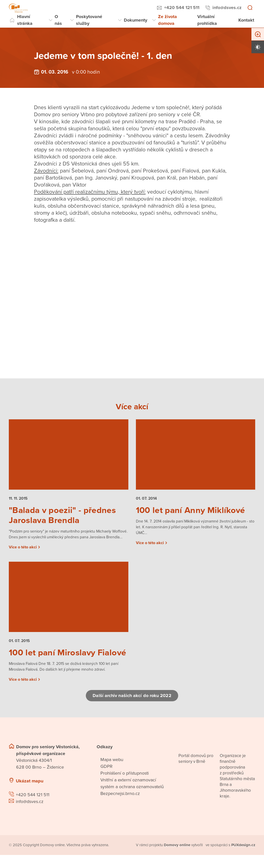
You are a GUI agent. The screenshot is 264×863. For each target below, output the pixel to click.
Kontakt (246, 20)
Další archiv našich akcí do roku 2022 (132, 704)
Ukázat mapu (29, 789)
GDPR (106, 774)
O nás (58, 20)
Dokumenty (135, 20)
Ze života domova (167, 20)
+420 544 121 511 (181, 7)
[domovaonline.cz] (177, 853)
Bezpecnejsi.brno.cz (120, 801)
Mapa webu (111, 768)
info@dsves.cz (227, 7)
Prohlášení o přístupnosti (124, 781)
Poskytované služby (89, 20)
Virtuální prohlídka (207, 20)
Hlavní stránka (24, 20)
